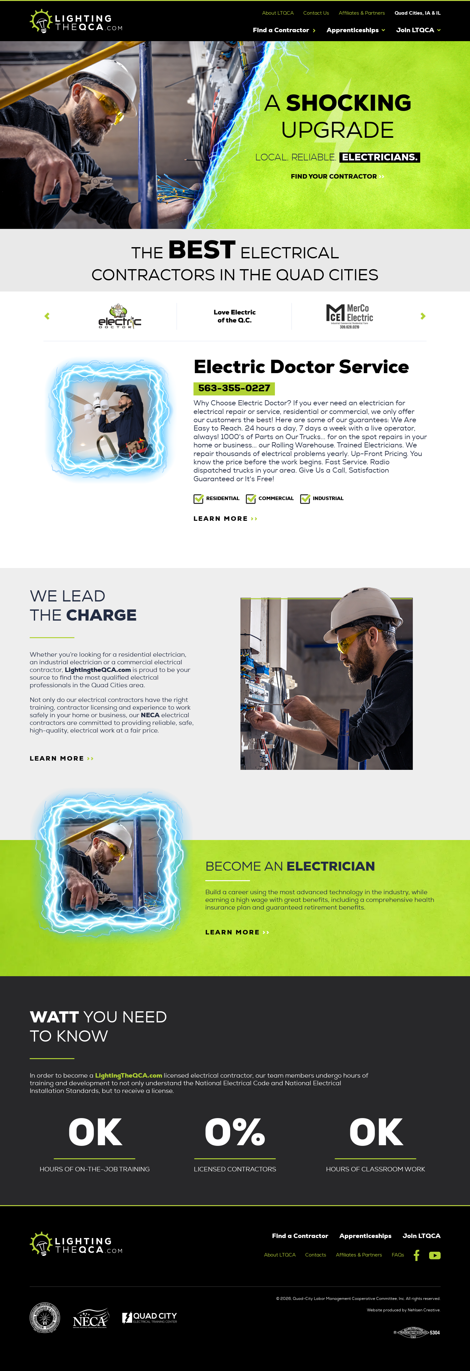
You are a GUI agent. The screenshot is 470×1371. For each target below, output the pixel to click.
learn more (225, 519)
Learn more (237, 932)
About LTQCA (278, 13)
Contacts (315, 1255)
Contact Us (316, 13)
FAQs (398, 1255)
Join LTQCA (415, 30)
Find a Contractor (281, 30)
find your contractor (337, 176)
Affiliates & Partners (362, 13)
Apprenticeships (353, 30)
